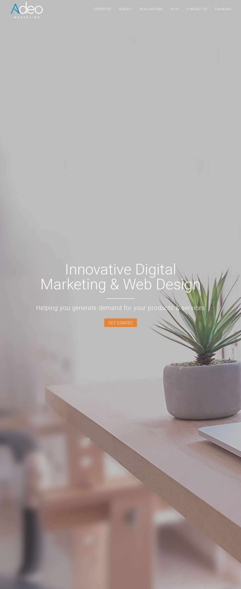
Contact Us (197, 9)
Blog (175, 9)
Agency (125, 9)
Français (223, 9)
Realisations (151, 9)
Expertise (102, 9)
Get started (120, 323)
